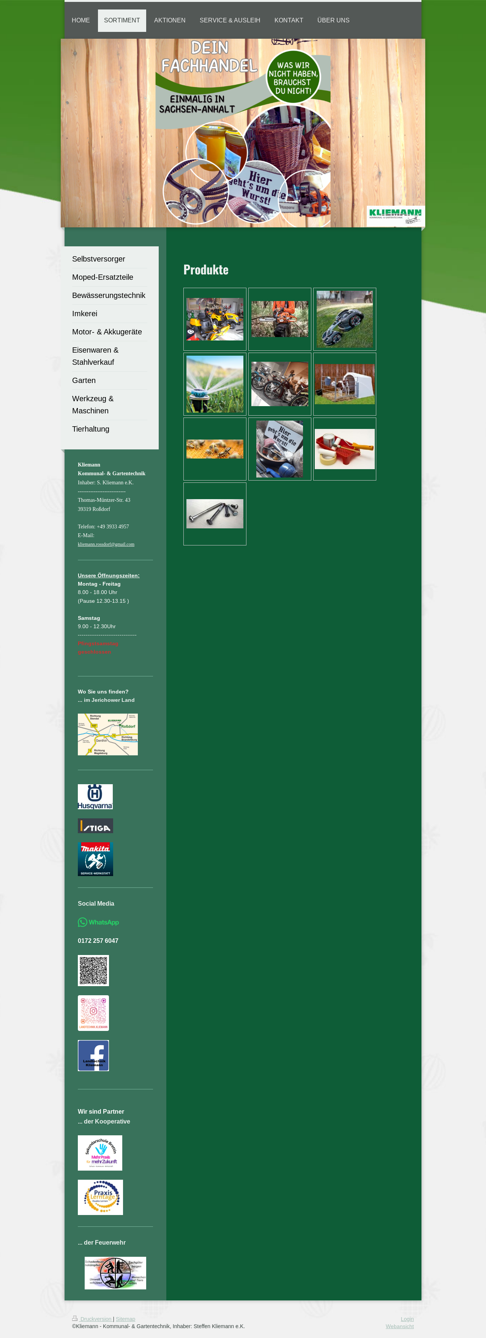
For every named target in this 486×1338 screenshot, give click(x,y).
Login (407, 1319)
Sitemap (125, 1319)
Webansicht (400, 1326)
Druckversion (92, 1319)
